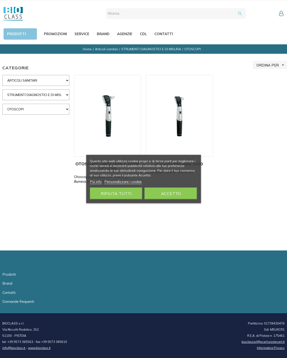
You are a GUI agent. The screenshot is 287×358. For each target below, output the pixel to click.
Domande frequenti (18, 301)
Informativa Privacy (271, 348)
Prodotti (9, 274)
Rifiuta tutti (116, 193)
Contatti (9, 292)
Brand (7, 283)
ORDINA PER (271, 65)
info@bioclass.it (14, 348)
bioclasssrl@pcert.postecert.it (263, 342)
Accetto (171, 193)
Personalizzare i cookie (123, 181)
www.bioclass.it (39, 348)
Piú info (96, 181)
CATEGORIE (15, 68)
